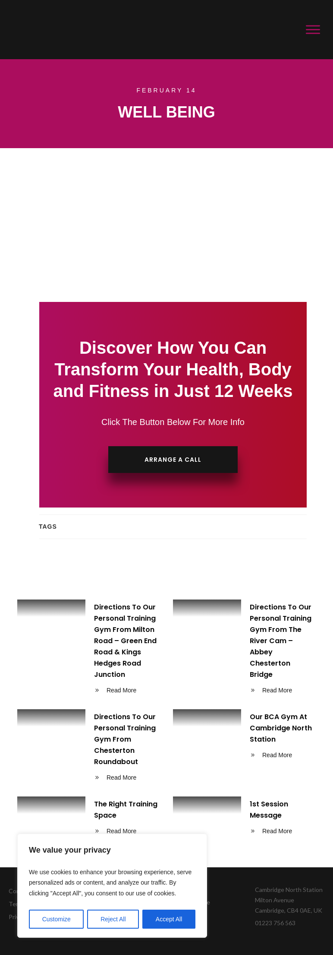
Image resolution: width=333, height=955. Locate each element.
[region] (112, 886)
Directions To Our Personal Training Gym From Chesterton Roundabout (88, 748)
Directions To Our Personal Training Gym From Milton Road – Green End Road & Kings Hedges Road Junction (88, 650)
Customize (56, 919)
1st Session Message (244, 818)
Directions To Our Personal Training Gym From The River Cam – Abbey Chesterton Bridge (244, 650)
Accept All (169, 919)
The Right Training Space (88, 818)
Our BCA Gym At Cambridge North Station (244, 748)
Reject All (113, 919)
